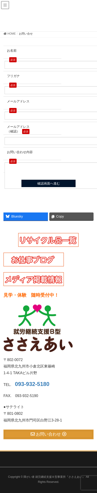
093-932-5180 (32, 384)
